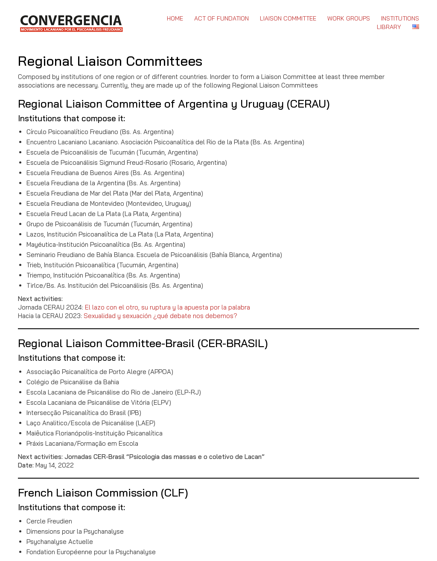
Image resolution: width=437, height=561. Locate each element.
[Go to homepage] (71, 23)
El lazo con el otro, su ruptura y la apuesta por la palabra (167, 307)
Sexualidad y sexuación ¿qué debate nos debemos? (160, 316)
